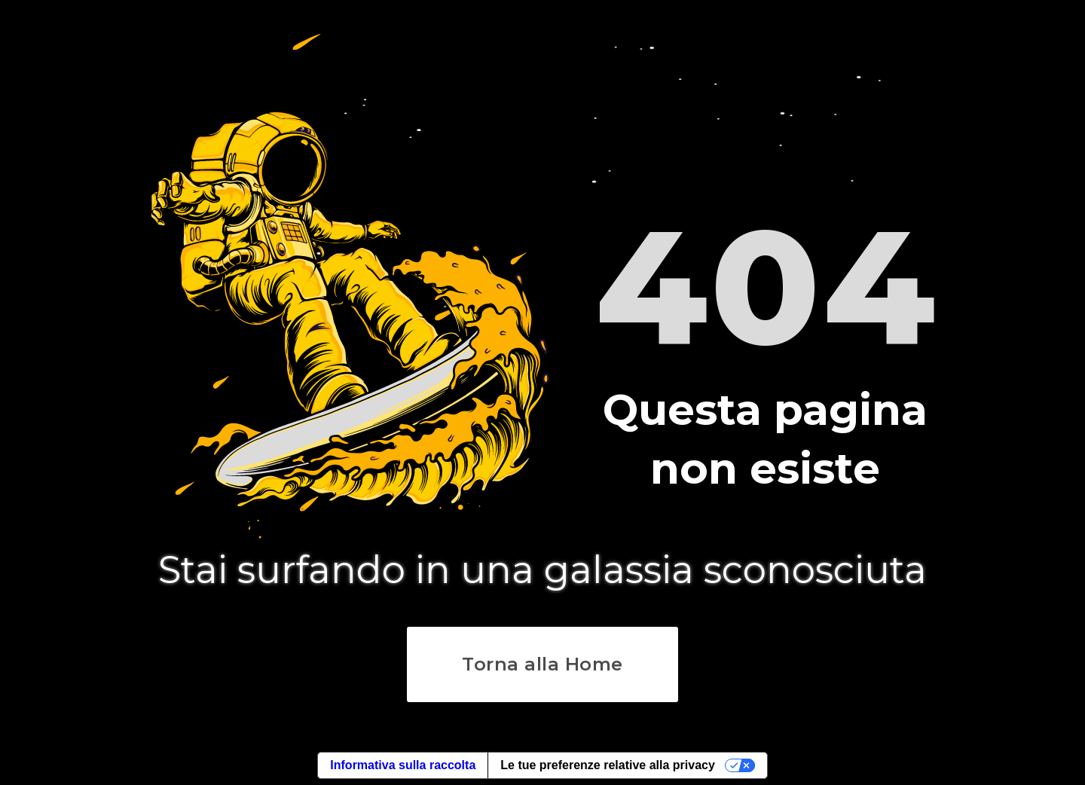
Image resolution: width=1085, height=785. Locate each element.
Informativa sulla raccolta (402, 765)
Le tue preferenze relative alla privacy (607, 765)
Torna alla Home (542, 664)
